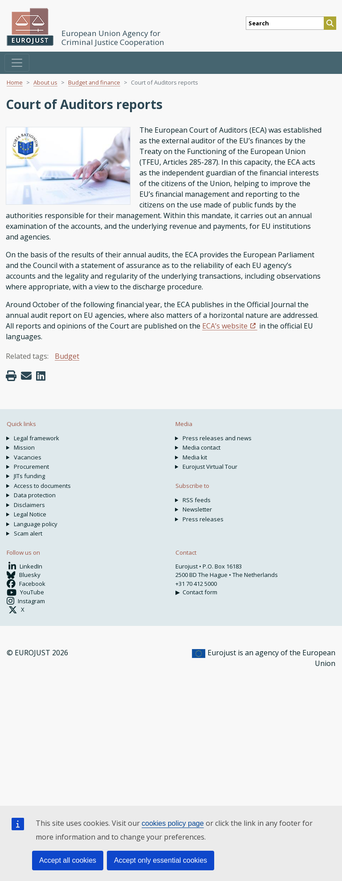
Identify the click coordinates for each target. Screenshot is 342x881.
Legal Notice (30, 514)
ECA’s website (225, 326)
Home (15, 82)
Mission (24, 447)
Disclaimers (29, 505)
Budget (67, 356)
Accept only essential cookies (160, 860)
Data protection (35, 495)
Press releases (203, 519)
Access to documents (42, 486)
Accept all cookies (67, 860)
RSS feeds (197, 500)
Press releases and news (217, 438)
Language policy (35, 524)
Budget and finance (94, 82)
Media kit (195, 457)
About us (45, 82)
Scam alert (28, 533)
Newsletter (197, 509)
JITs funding (29, 476)
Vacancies (27, 457)
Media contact (201, 447)
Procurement (31, 467)
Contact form (200, 592)
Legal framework (36, 438)
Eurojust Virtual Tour (210, 467)
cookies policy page (173, 823)
